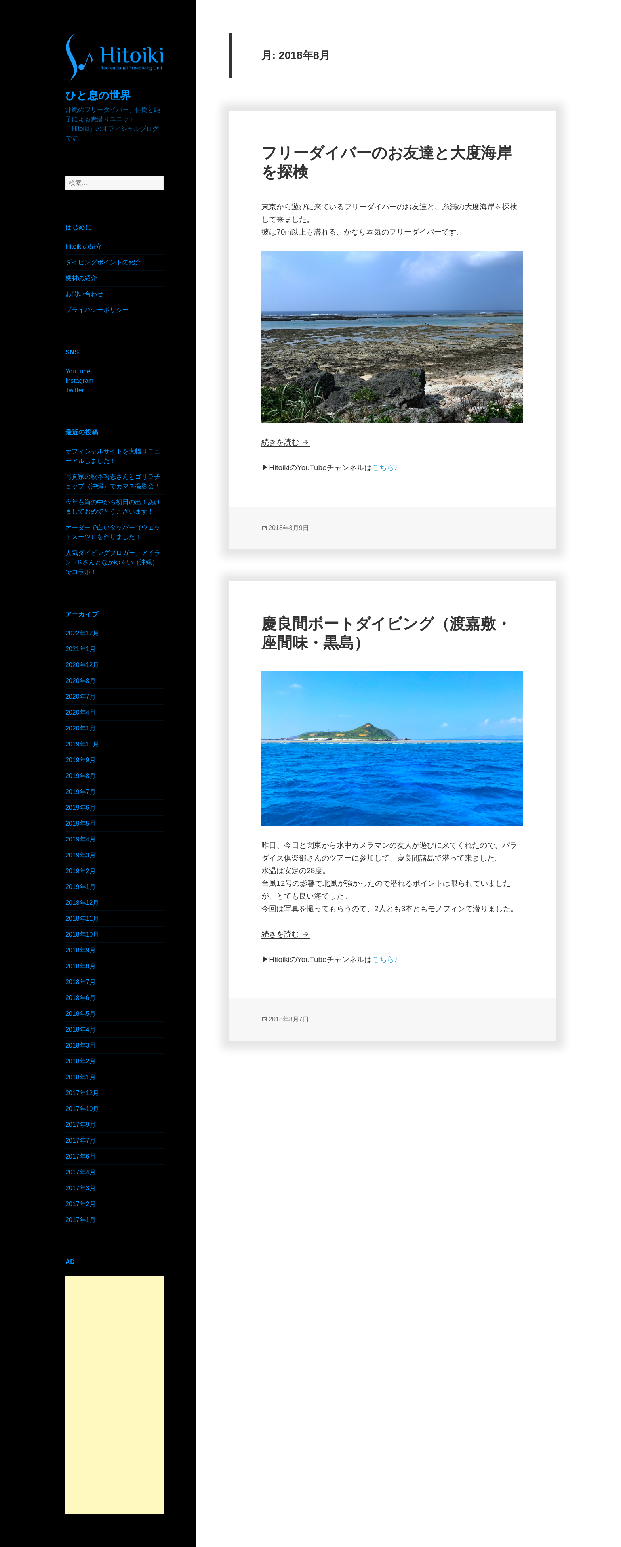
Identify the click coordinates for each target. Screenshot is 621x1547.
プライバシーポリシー (97, 309)
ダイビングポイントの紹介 (103, 262)
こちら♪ (385, 467)
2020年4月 (80, 712)
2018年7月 (80, 982)
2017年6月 (80, 1156)
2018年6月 (80, 997)
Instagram (79, 380)
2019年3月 (80, 855)
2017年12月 (82, 1093)
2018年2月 (80, 1061)
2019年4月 (80, 839)
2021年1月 (80, 649)
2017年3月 (80, 1188)
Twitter (74, 390)
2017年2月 (80, 1204)
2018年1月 (80, 1077)
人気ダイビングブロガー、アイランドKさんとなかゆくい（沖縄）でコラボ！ (112, 562)
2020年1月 (80, 728)
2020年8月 (80, 680)
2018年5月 (80, 1013)
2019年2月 (80, 871)
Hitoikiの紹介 (83, 246)
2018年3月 (80, 1045)
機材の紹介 (81, 278)
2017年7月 (80, 1140)
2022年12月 (82, 633)
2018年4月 (80, 1029)
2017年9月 (80, 1124)
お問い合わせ (84, 294)
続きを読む (285, 442)
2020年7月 (80, 696)
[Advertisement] (114, 1395)
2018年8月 (80, 966)
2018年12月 (82, 902)
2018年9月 (80, 950)
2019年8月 (80, 776)
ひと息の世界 (98, 95)
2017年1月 (80, 1219)
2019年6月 (80, 807)
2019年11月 (82, 744)
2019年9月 (80, 760)
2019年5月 (80, 823)
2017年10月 (82, 1108)
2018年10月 (82, 934)
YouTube (77, 371)
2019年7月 (80, 791)
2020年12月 (82, 665)
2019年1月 (80, 886)
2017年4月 (80, 1172)
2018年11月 (82, 918)
